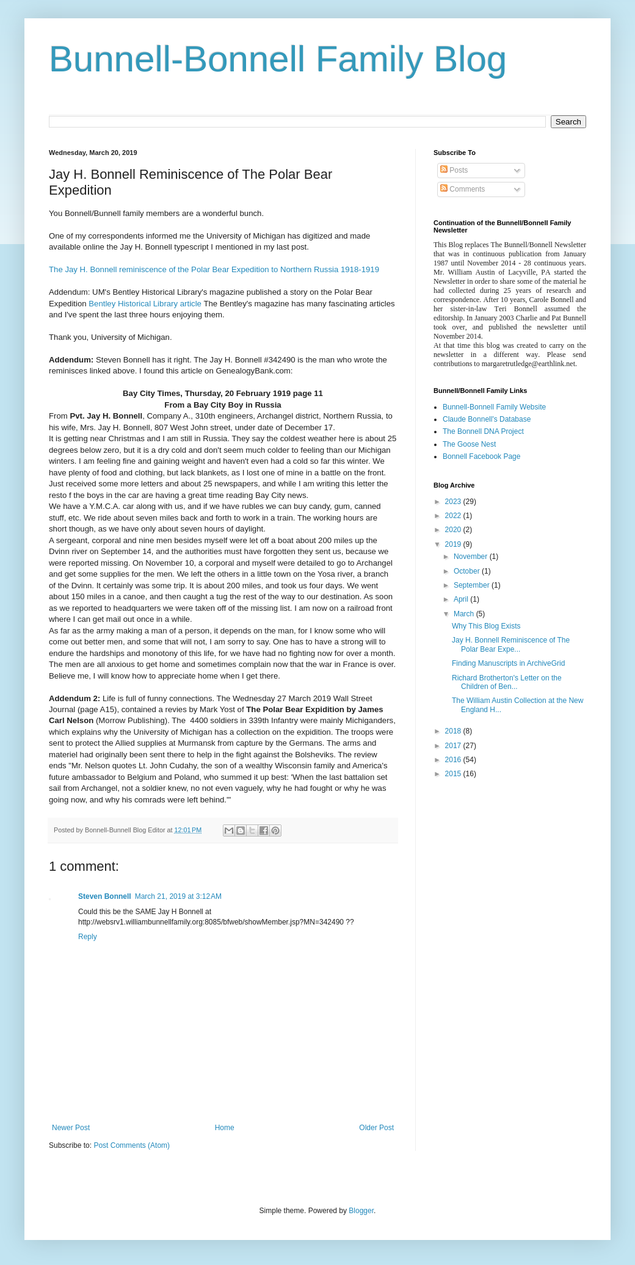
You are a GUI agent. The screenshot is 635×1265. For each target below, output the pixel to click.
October (468, 571)
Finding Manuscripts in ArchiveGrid (508, 663)
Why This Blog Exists (486, 626)
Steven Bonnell (104, 896)
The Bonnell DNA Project (483, 431)
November (472, 556)
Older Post (376, 1127)
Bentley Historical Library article (145, 303)
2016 (454, 759)
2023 (454, 501)
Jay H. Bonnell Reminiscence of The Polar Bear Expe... (511, 644)
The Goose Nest (469, 444)
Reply (87, 936)
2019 (454, 544)
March (465, 614)
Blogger (361, 1210)
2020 (454, 529)
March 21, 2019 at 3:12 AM (178, 896)
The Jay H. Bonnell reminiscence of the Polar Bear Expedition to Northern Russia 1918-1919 (214, 269)
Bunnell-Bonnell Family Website (494, 407)
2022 (454, 515)
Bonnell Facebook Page (481, 456)
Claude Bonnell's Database (487, 419)
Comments (462, 189)
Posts (454, 170)
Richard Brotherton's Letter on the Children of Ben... (507, 682)
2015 (454, 773)
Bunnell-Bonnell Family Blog (278, 58)
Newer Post (71, 1127)
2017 (454, 745)
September (473, 585)
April (462, 599)
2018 (454, 731)
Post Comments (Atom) (131, 1145)
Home (224, 1127)
